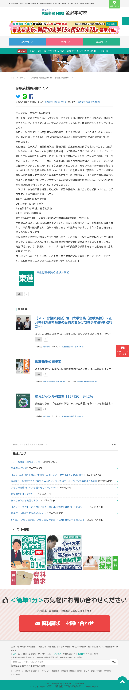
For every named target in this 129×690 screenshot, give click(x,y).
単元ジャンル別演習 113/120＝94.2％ (64, 396)
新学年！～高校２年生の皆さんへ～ (29, 513)
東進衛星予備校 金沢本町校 (42, 77)
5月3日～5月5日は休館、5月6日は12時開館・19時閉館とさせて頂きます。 (49, 519)
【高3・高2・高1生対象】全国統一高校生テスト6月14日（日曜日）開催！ (48, 474)
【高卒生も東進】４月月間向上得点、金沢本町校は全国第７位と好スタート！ (50, 506)
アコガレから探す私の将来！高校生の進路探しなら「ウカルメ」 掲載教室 (64, 683)
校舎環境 (55, 671)
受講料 (79, 671)
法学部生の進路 (19, 468)
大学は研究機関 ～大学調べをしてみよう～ (33, 487)
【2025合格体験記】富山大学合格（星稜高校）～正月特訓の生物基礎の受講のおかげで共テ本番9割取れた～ (73, 322)
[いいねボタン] (19, 294)
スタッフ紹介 (45, 671)
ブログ (26, 77)
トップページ (16, 77)
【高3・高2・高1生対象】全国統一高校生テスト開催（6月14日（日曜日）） (64, 51)
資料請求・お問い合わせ (64, 623)
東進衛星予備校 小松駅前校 (71, 657)
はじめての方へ (31, 671)
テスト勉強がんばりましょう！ (26, 461)
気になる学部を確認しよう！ (25, 500)
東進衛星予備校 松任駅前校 (47, 657)
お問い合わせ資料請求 (122, 351)
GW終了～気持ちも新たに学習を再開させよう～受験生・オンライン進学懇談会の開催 (54, 481)
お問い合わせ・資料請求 (101, 671)
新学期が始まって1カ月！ (24, 494)
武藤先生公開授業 (48, 361)
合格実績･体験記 (68, 671)
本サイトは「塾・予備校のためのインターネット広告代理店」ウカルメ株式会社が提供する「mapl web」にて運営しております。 (64, 687)
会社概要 (16, 674)
